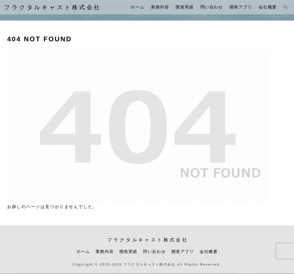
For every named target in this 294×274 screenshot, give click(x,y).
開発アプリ (182, 251)
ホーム (83, 251)
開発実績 (128, 251)
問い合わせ (154, 251)
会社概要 (209, 251)
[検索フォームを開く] (285, 7)
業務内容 (105, 251)
